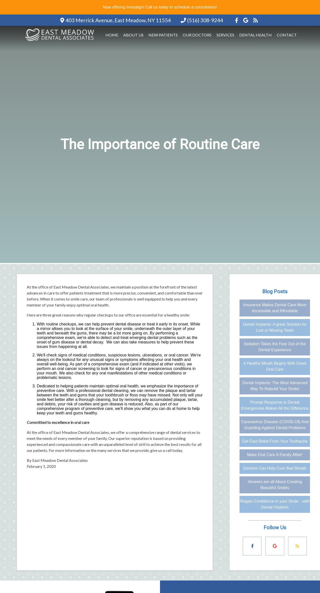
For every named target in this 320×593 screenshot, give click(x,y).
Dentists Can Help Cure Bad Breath (274, 468)
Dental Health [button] (255, 34)
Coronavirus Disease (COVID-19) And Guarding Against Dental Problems (274, 425)
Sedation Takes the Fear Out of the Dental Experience (275, 347)
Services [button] (225, 34)
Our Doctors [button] (197, 34)
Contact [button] (287, 34)
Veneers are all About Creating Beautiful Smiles (275, 485)
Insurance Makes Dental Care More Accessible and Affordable (274, 308)
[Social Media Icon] (237, 20)
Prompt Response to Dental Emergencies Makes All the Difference (274, 405)
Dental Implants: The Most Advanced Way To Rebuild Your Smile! (275, 386)
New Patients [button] (163, 34)
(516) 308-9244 (205, 20)
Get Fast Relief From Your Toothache (275, 441)
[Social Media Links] (252, 546)
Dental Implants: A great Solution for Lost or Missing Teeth (275, 327)
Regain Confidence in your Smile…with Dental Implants (274, 504)
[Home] (60, 41)
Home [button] (112, 34)
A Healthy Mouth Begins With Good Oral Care (275, 366)
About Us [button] (133, 34)
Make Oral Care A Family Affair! (275, 455)
